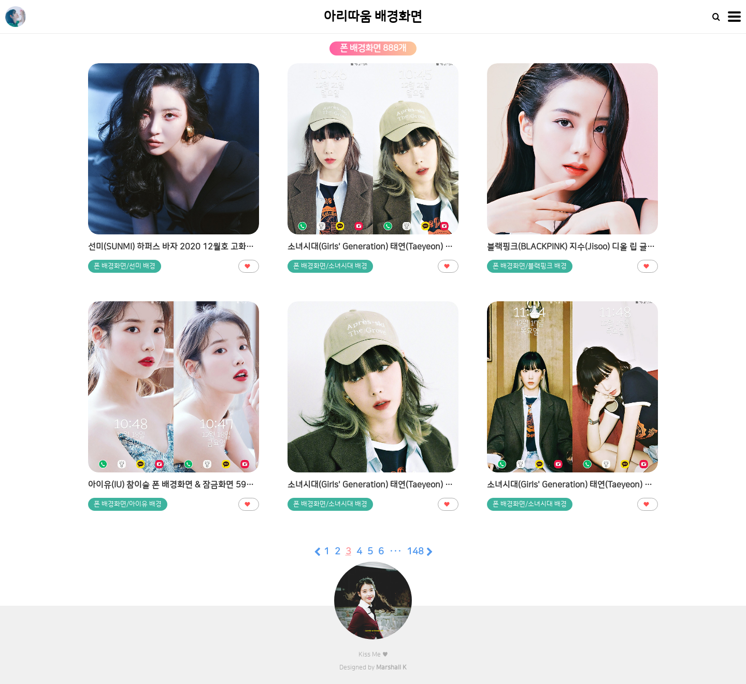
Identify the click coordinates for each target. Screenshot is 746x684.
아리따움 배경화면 (373, 17)
